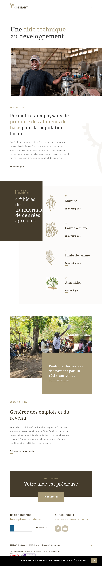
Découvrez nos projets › (22, 451)
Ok (94, 560)
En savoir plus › (18, 166)
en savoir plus (72, 290)
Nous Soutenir (51, 497)
